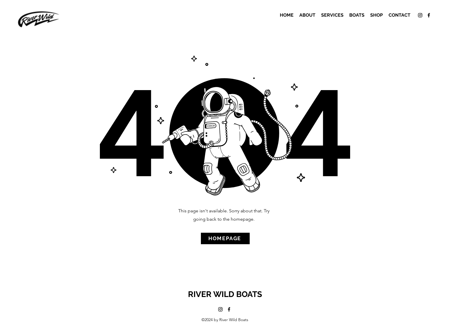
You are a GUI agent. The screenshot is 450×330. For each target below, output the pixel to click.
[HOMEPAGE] (225, 238)
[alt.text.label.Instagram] (420, 15)
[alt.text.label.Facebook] (429, 15)
